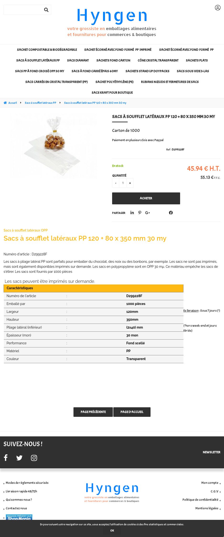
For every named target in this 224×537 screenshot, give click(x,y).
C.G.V (214, 491)
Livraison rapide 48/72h (21, 491)
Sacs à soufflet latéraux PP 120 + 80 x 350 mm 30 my (163, 116)
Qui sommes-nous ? (19, 500)
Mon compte (209, 483)
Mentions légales (206, 508)
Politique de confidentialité (200, 500)
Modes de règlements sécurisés (27, 483)
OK (112, 530)
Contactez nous (16, 508)
